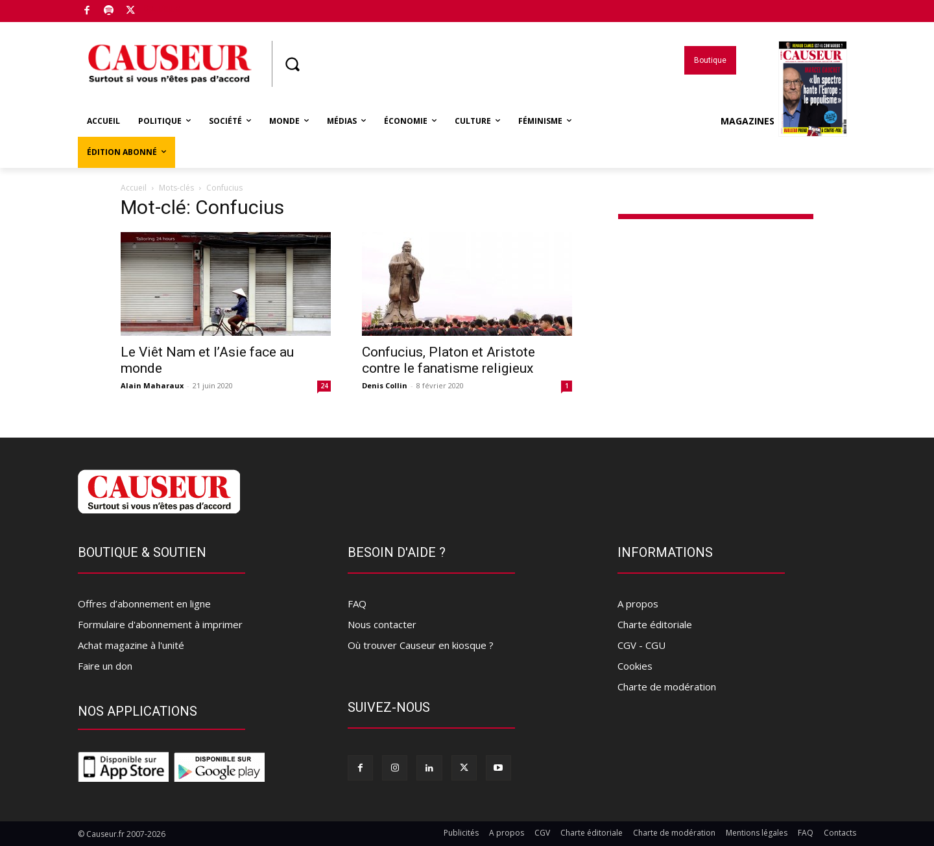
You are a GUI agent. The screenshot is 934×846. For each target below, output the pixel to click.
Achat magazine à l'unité (131, 645)
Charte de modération (666, 686)
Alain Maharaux (152, 385)
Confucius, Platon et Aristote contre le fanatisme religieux (448, 360)
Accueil (134, 187)
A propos (637, 603)
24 (324, 385)
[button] (291, 64)
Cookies (635, 665)
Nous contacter (382, 624)
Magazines (784, 121)
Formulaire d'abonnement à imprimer (160, 624)
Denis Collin (384, 385)
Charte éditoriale (654, 624)
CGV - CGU (641, 645)
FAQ (357, 603)
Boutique (161, 8)
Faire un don (105, 665)
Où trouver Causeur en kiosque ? (421, 645)
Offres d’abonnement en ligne (144, 603)
